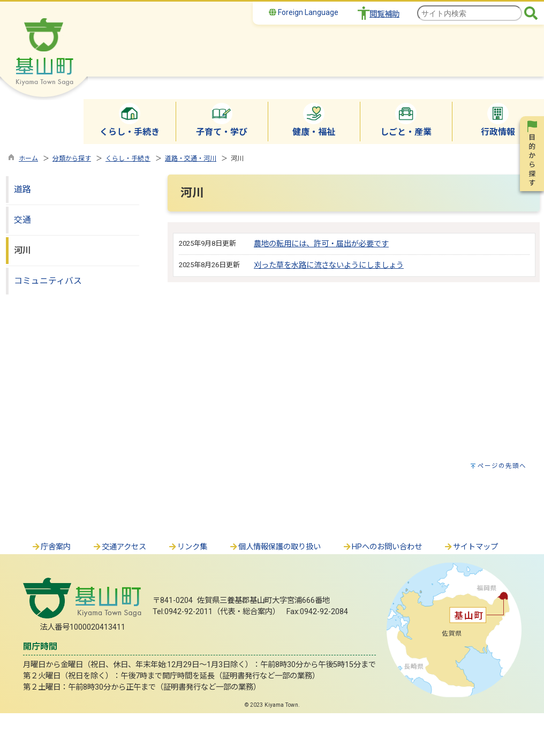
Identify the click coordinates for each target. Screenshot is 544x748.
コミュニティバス (48, 281)
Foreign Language (303, 12)
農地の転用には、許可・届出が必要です (321, 243)
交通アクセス (119, 546)
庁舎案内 (51, 546)
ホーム (28, 158)
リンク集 (187, 546)
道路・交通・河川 (190, 158)
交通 (22, 220)
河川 (22, 250)
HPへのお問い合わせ (382, 546)
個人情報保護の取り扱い (275, 546)
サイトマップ (470, 546)
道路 (22, 189)
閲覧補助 (384, 14)
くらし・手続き (127, 158)
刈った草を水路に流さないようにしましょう (329, 265)
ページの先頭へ (502, 466)
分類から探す (71, 158)
